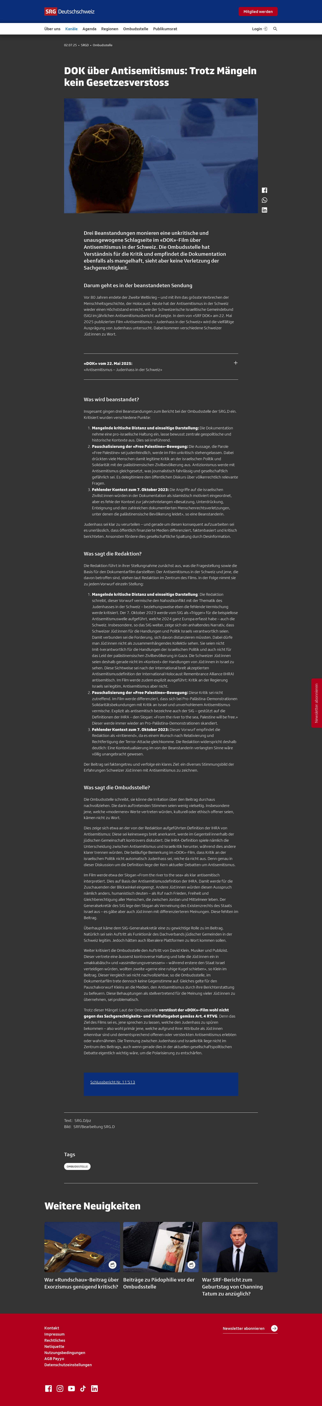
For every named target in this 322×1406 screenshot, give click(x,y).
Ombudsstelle (135, 29)
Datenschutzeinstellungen (68, 1364)
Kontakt (51, 1328)
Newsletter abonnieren (250, 1328)
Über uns (52, 29)
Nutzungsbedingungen (64, 1352)
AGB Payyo (54, 1358)
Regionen (109, 29)
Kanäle (71, 29)
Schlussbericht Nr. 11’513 (112, 1082)
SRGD (85, 45)
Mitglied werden (258, 11)
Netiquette (54, 1346)
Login (260, 28)
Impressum (54, 1334)
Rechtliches (54, 1340)
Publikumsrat (165, 29)
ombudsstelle (77, 1166)
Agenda (89, 29)
